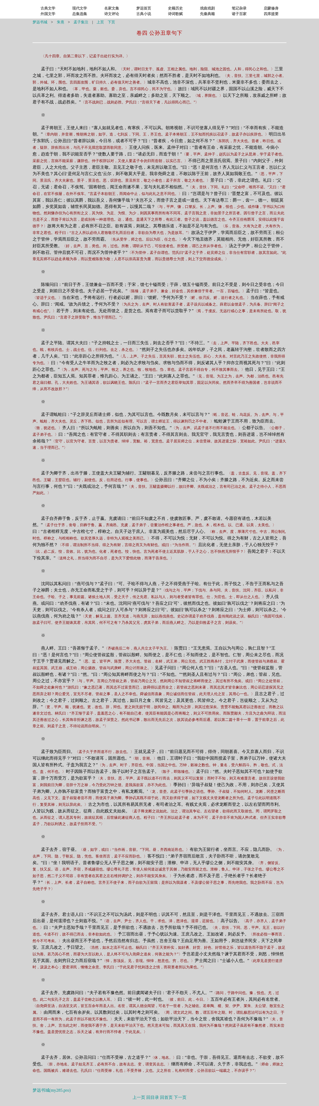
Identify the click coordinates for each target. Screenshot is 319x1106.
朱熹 (60, 22)
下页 (111, 22)
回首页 (166, 1097)
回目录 (152, 1097)
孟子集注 (81, 22)
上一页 (139, 1097)
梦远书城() (52, 1090)
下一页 (180, 1097)
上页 (100, 22)
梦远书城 (40, 22)
